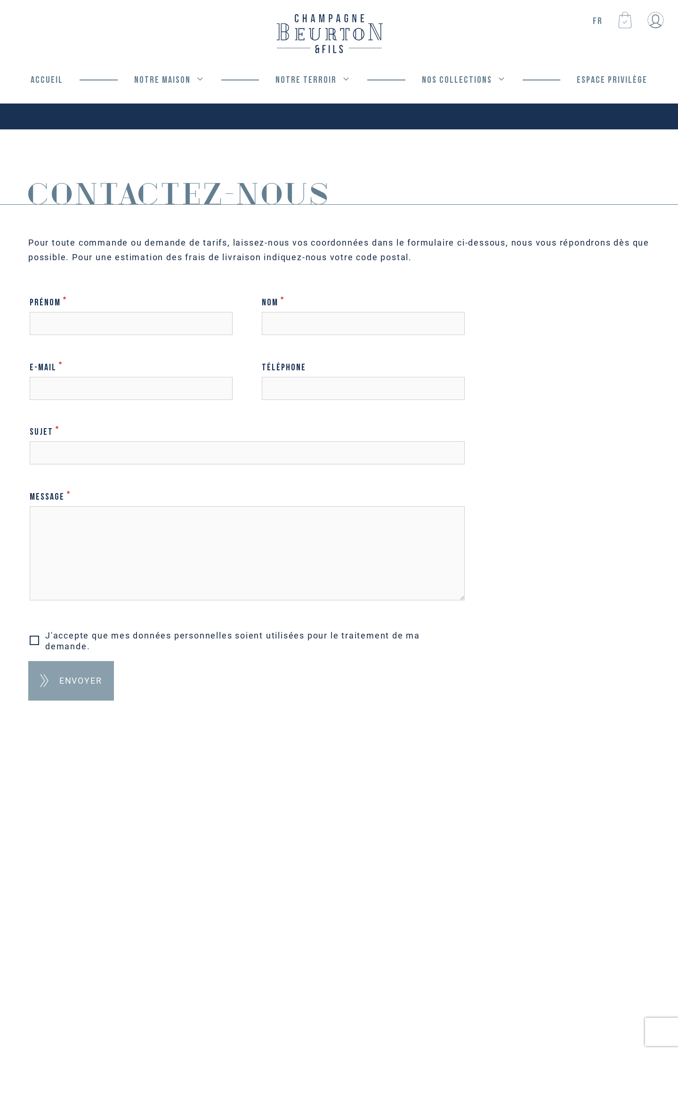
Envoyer (80, 681)
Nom (363, 312)
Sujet (247, 442)
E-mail (131, 377)
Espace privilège (612, 80)
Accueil (47, 80)
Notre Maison (177, 80)
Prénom (131, 312)
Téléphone (363, 378)
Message (247, 546)
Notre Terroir (321, 80)
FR (598, 21)
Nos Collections (472, 80)
